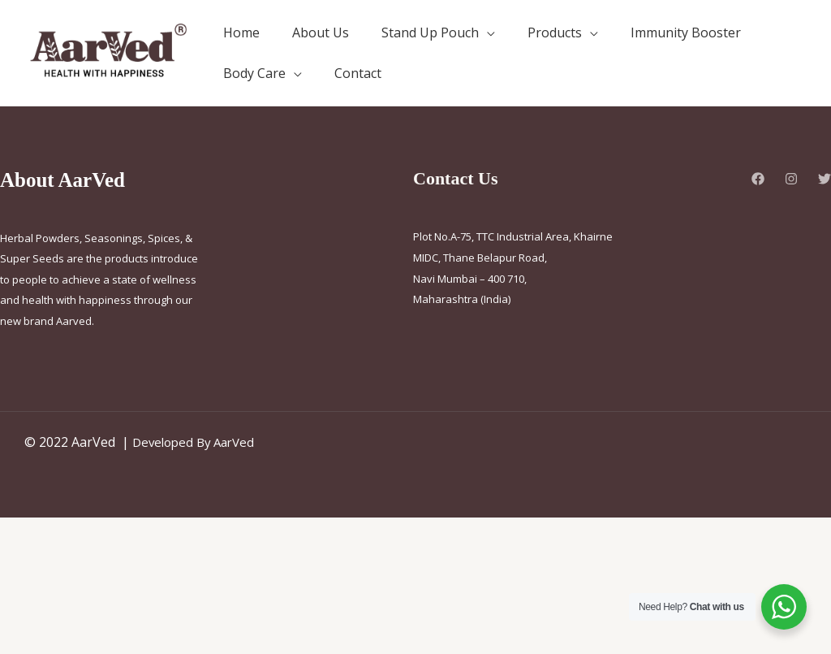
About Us (320, 32)
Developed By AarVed (197, 442)
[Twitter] (824, 178)
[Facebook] (757, 178)
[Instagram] (791, 178)
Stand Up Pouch (430, 32)
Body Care (254, 73)
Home (241, 32)
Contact (357, 73)
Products (554, 32)
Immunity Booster (686, 32)
